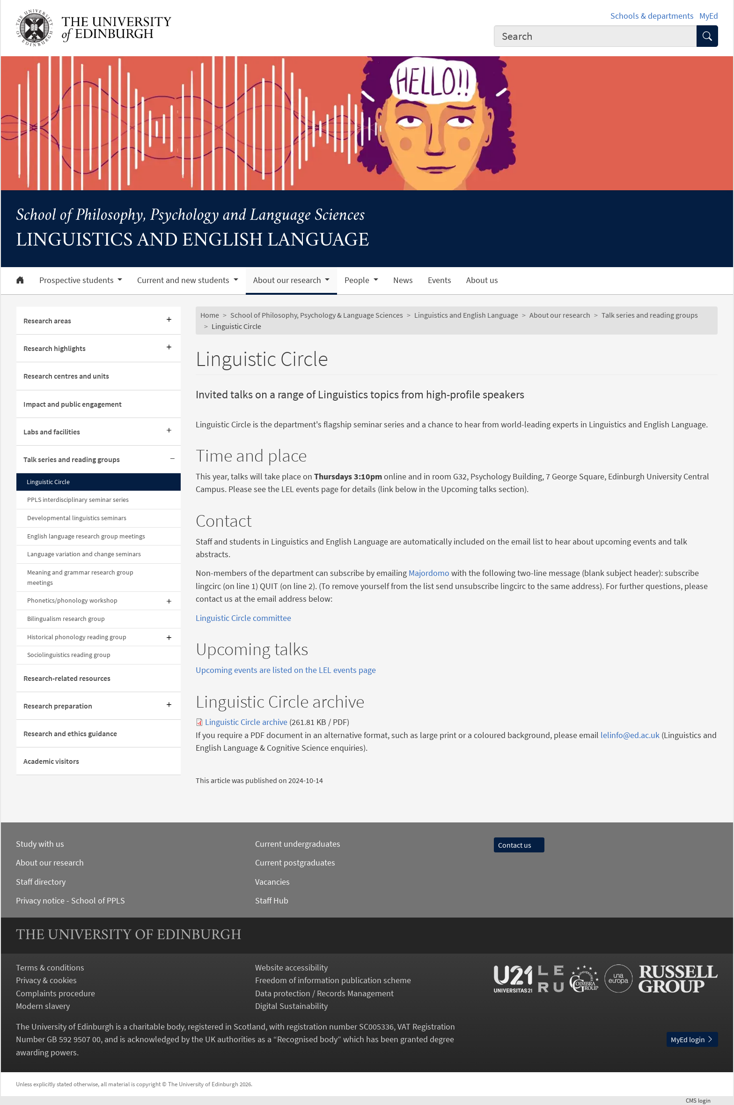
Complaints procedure (55, 993)
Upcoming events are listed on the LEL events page (286, 669)
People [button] (358, 280)
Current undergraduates (297, 843)
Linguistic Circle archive (246, 722)
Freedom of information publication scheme (333, 980)
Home (209, 315)
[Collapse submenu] (172, 459)
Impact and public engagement (72, 404)
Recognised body (307, 1039)
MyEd (708, 15)
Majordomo (429, 572)
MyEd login (692, 1039)
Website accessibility (291, 967)
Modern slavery (43, 1005)
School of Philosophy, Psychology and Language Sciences (190, 215)
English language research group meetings (86, 536)
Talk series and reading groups (71, 459)
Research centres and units (66, 376)
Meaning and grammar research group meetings (80, 577)
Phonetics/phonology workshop (72, 600)
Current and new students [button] (184, 280)
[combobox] (595, 36)
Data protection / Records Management (324, 993)
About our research (559, 315)
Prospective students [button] (77, 280)
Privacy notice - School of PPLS (70, 900)
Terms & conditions (50, 967)
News (403, 280)
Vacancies (272, 881)
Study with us (40, 843)
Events (439, 280)
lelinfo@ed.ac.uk (630, 735)
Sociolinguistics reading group (68, 654)
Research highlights (54, 348)
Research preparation (57, 705)
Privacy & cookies (46, 980)
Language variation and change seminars (84, 554)
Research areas (47, 320)
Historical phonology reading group (76, 637)
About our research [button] (288, 280)
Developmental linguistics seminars (76, 518)
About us (482, 280)
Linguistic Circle (48, 482)
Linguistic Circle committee (243, 617)
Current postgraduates (295, 862)
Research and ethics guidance (70, 733)
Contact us (519, 845)
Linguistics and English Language (466, 315)
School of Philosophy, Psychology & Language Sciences (316, 315)
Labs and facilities (51, 431)
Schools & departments (652, 15)
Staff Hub (271, 900)
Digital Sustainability (291, 1005)
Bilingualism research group (66, 618)
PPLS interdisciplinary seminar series (78, 499)
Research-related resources (66, 678)
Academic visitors (51, 761)
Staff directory (41, 881)
